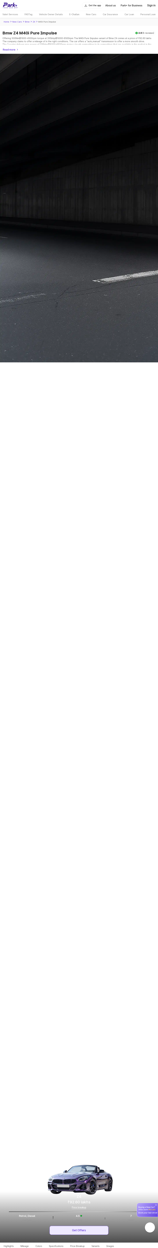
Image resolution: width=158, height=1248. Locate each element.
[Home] (10, 5)
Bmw (27, 21)
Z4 (34, 21)
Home (6, 21)
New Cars (17, 21)
